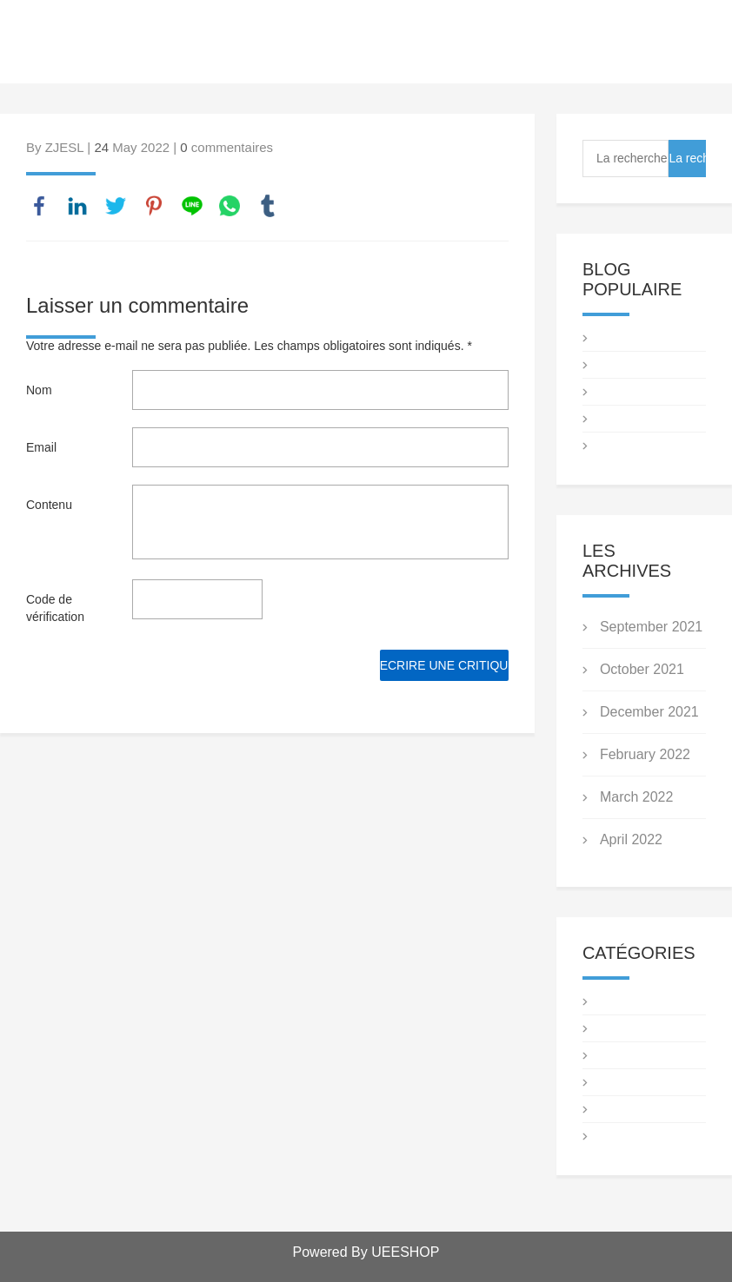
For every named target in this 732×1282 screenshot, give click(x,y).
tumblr (268, 206)
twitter (116, 206)
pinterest (154, 206)
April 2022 (631, 839)
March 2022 (637, 797)
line (192, 206)
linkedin (77, 206)
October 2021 (642, 669)
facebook (39, 206)
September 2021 (651, 626)
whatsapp (229, 206)
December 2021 (649, 711)
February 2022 (645, 754)
